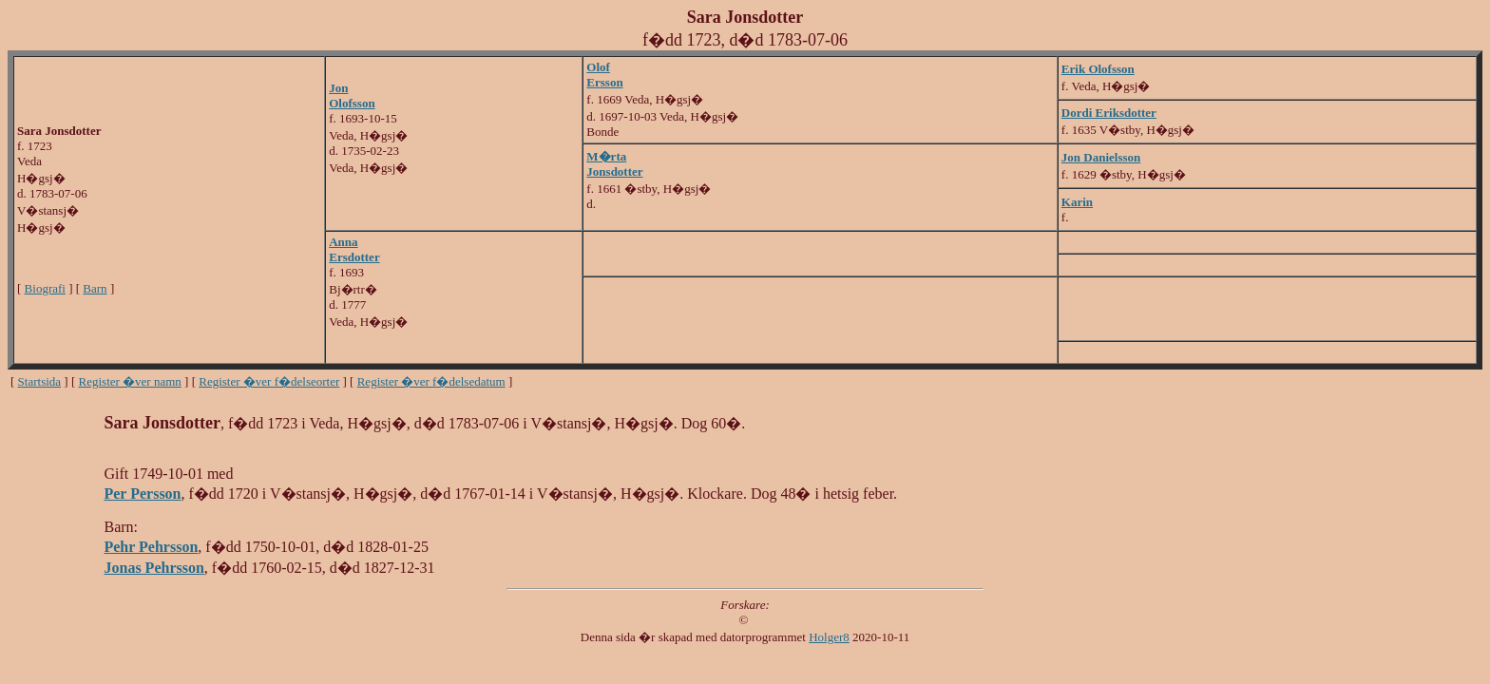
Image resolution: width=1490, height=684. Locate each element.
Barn (94, 288)
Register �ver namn (130, 381)
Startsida (40, 381)
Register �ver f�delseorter (269, 381)
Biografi (45, 288)
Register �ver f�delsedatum (431, 381)
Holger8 (829, 637)
